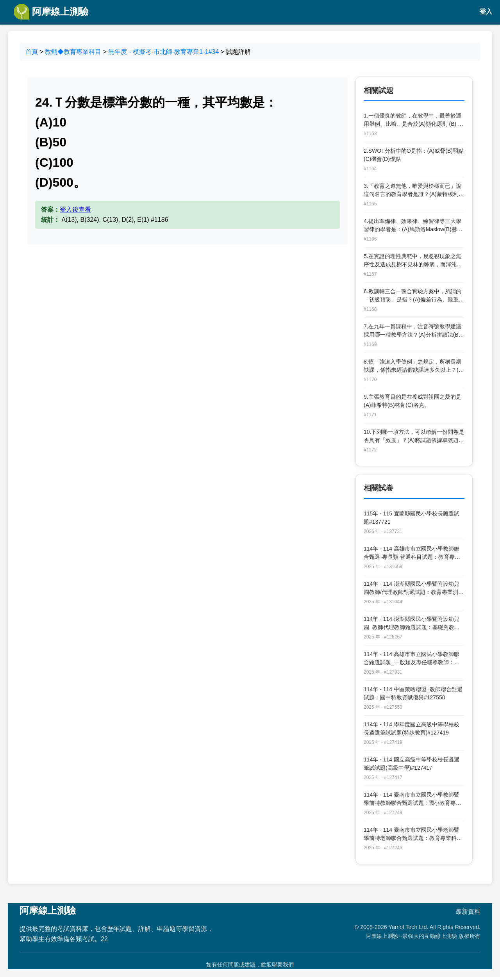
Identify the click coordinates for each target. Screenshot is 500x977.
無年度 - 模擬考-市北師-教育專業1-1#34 (163, 51)
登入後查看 (75, 209)
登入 (486, 11)
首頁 (31, 51)
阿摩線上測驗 (51, 12)
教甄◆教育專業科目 (73, 51)
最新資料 (467, 911)
